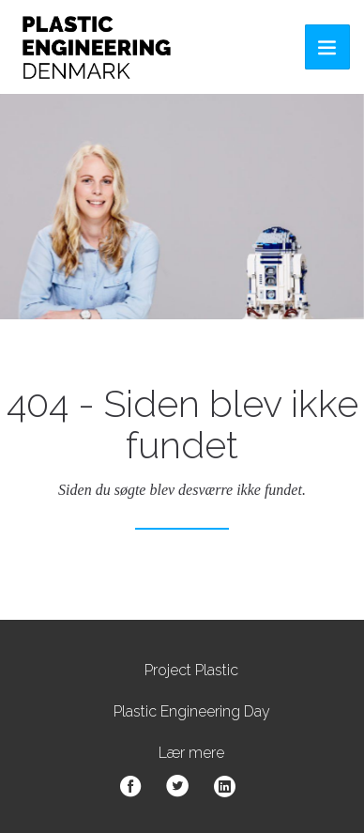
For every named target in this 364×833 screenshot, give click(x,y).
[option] (182, 206)
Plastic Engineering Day (192, 711)
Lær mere (191, 753)
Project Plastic (191, 670)
